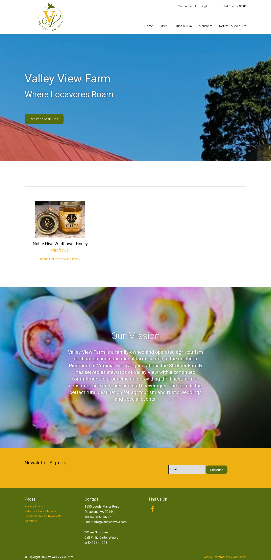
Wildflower (60, 250)
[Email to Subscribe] (186, 469)
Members (205, 26)
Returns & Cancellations (40, 511)
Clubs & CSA (183, 26)
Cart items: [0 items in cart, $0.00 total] (234, 6)
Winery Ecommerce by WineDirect (225, 557)
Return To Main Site (232, 26)
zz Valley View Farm (51, 17)
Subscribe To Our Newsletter (44, 516)
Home (148, 26)
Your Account (187, 6)
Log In (204, 6)
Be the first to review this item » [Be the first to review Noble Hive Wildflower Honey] (60, 259)
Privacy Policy (34, 506)
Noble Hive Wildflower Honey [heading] (60, 243)
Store (164, 26)
